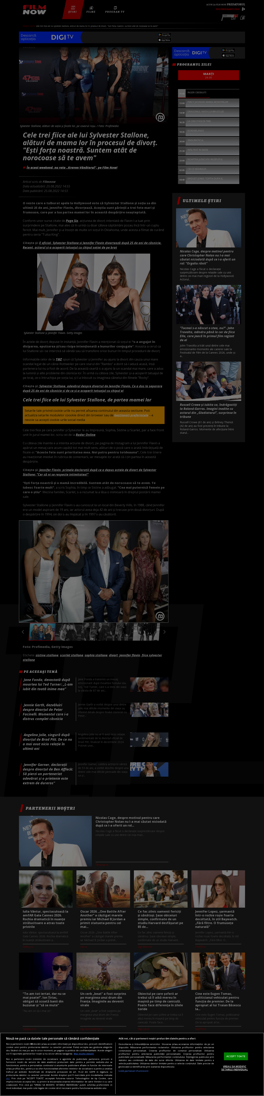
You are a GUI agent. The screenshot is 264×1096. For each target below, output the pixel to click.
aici (8, 1078)
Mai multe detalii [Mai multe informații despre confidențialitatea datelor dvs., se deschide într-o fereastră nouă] (84, 1053)
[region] (132, 1064)
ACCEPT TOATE (235, 1056)
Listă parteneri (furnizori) (133, 1070)
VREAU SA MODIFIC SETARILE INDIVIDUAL (234, 1068)
